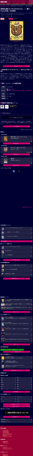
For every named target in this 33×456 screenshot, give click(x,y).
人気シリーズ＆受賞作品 (7, 433)
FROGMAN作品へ (16, 143)
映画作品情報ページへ (5, 419)
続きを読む (16, 66)
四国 (18, 386)
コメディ (2, 16)
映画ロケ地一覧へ (16, 406)
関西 (1, 380)
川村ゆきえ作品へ (16, 165)
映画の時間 (2, 5)
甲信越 (2, 384)
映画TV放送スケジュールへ (16, 370)
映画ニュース (5, 454)
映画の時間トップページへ (5, 421)
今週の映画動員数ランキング (6, 241)
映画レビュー (16, 344)
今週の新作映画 (6, 431)
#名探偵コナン (14, 349)
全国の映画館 (5, 441)
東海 (18, 380)
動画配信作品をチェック (16, 278)
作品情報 (7, 5)
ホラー (18, 401)
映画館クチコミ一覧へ (16, 404)
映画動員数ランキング (7, 447)
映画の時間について (16, 416)
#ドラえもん (3, 349)
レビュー (10, 18)
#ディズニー (21, 349)
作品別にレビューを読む (7, 436)
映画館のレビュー (6, 442)
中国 (1, 386)
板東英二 (23, 90)
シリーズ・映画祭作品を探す (16, 351)
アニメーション (7, 16)
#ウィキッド (8, 349)
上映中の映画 (5, 430)
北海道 (2, 382)
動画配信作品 (5, 455)
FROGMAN (11, 89)
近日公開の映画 (6, 432)
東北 (18, 382)
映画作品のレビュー (6, 435)
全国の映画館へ (16, 391)
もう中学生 (27, 90)
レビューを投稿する (16, 126)
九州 (1, 388)
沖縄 (18, 388)
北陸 (18, 384)
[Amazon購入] (16, 41)
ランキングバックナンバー (8, 448)
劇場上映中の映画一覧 (16, 259)
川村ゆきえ (19, 90)
